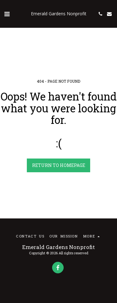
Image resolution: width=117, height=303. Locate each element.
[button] (7, 13)
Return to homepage (58, 165)
